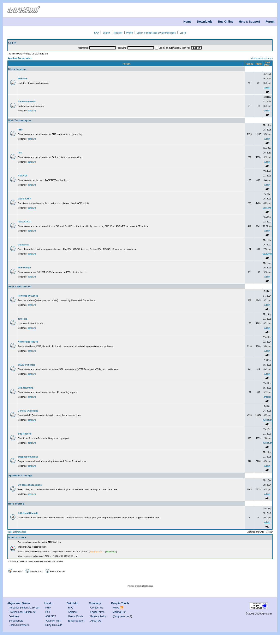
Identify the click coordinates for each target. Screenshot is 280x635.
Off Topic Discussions (30, 485)
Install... (49, 603)
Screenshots (16, 620)
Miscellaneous (17, 69)
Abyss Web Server (19, 286)
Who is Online (17, 537)
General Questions (28, 410)
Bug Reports (24, 433)
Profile (129, 32)
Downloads (205, 21)
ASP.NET (22, 175)
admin (267, 88)
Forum (270, 21)
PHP (20, 129)
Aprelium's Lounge (20, 475)
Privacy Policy (98, 616)
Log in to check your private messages (156, 32)
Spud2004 (267, 254)
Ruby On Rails (53, 625)
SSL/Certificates (26, 364)
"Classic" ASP (53, 620)
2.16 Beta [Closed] (27, 513)
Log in (183, 32)
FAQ (96, 32)
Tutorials (22, 319)
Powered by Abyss (28, 296)
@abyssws (119, 616)
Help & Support (249, 21)
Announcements (27, 101)
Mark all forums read (16, 532)
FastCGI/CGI (24, 221)
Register (118, 32)
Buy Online (225, 21)
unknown (267, 208)
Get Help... (73, 603)
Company (95, 603)
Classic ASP (24, 198)
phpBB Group (147, 586)
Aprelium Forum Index (19, 58)
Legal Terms (97, 612)
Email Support (76, 620)
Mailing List (119, 612)
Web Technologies (19, 120)
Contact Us (96, 607)
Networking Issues (28, 341)
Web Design (24, 267)
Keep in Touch (120, 603)
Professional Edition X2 (22, 612)
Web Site (22, 78)
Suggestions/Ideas (28, 456)
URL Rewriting (26, 387)
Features (14, 616)
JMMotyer (267, 420)
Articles (72, 612)
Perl (20, 152)
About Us (95, 620)
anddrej (267, 397)
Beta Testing (16, 503)
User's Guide (75, 616)
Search (106, 32)
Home (187, 21)
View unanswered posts (262, 58)
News (116, 607)
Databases (23, 244)
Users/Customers (19, 625)
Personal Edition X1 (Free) (24, 607)
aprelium (32, 111)
